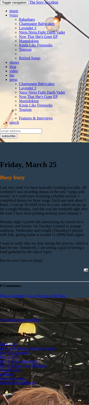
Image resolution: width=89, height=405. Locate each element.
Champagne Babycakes (37, 24)
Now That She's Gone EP (38, 37)
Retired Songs (29, 58)
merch (14, 122)
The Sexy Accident (43, 2)
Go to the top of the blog (46, 296)
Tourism (25, 49)
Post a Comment (12, 296)
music (14, 11)
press (13, 79)
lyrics (13, 15)
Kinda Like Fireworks (35, 45)
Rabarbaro (27, 19)
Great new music (13, 378)
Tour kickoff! (10, 370)
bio (11, 75)
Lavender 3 (27, 28)
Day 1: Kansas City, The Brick (23, 366)
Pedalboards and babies (18, 383)
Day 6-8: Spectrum (14, 353)
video (13, 71)
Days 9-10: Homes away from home (27, 348)
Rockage (6, 374)
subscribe (8, 136)
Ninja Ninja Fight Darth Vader (42, 32)
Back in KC (9, 344)
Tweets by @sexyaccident (19, 320)
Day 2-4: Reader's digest (18, 361)
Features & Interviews (36, 118)
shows (14, 62)
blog (12, 67)
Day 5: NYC (9, 357)
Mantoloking (29, 41)
